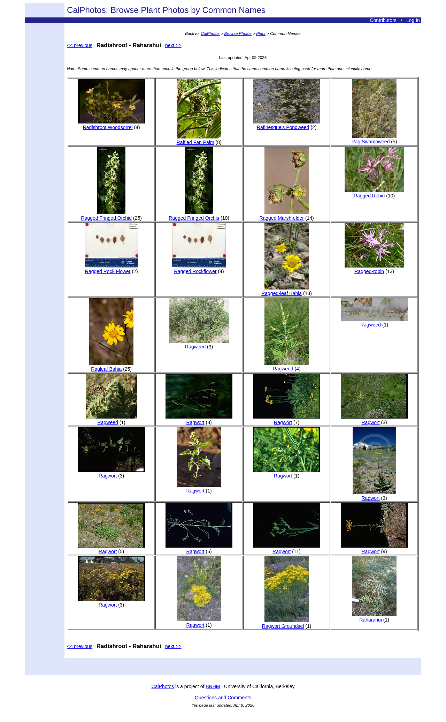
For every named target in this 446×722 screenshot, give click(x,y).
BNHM (213, 686)
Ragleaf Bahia (111, 366)
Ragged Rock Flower (111, 268)
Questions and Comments (223, 697)
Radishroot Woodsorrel (111, 124)
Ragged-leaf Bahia (285, 290)
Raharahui (374, 617)
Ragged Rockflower (199, 268)
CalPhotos (210, 33)
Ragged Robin (374, 192)
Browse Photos (238, 33)
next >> (173, 45)
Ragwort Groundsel (285, 623)
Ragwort (199, 419)
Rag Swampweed (374, 138)
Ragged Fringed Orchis (194, 215)
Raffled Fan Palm (199, 139)
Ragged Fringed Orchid (106, 215)
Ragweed (199, 343)
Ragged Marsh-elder (284, 215)
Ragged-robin (374, 268)
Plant (261, 33)
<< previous (79, 45)
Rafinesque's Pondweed (286, 124)
